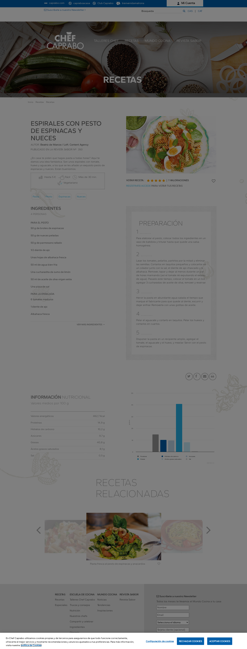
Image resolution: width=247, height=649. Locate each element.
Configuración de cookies (160, 641)
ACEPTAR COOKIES (219, 641)
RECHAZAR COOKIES (190, 641)
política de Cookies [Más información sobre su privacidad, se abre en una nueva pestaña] (31, 645)
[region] (123, 641)
